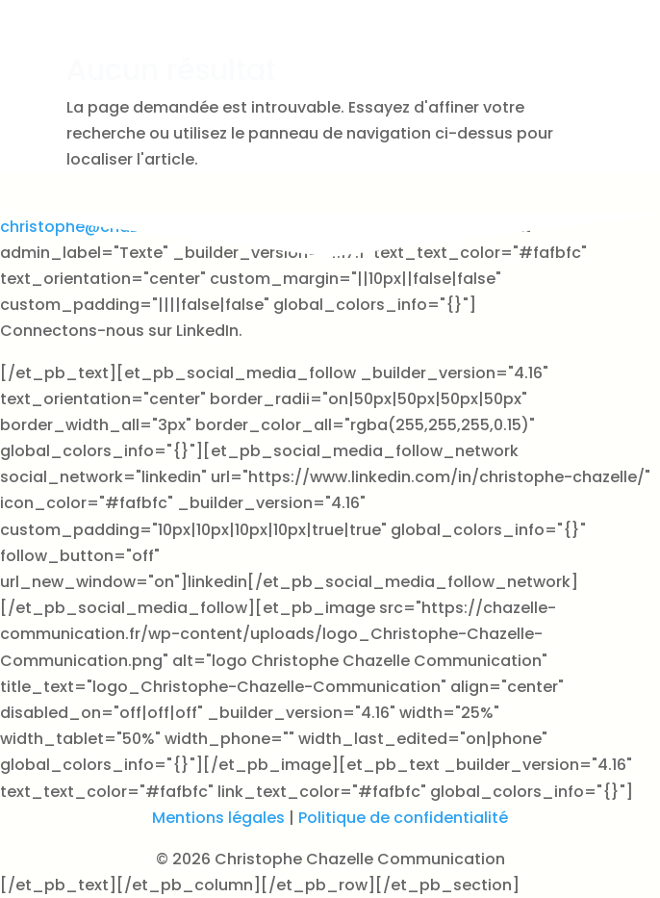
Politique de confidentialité (403, 818)
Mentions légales (218, 818)
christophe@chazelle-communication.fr (157, 227)
